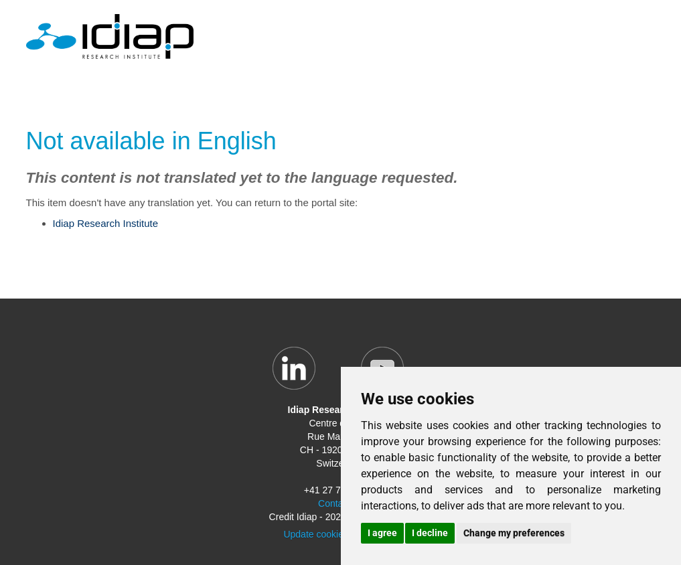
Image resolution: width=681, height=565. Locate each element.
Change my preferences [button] (513, 533)
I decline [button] (430, 533)
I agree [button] (382, 533)
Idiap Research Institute (106, 223)
